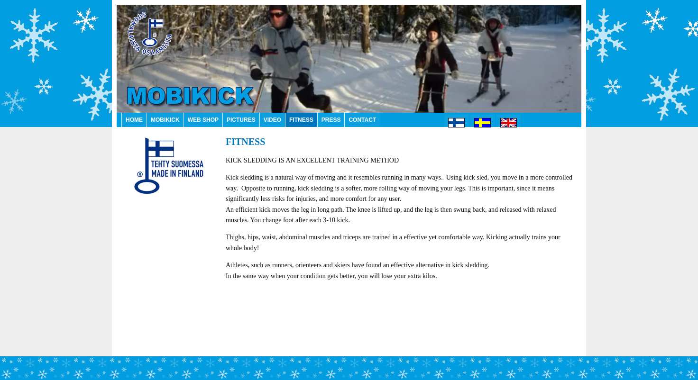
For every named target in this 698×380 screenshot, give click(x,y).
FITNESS (301, 120)
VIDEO (272, 120)
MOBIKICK (165, 120)
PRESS (331, 120)
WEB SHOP (203, 120)
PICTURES (241, 120)
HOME (134, 120)
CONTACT (362, 120)
